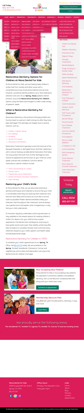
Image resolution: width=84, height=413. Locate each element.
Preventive (21, 17)
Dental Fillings (67, 119)
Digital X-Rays (67, 56)
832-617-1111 (8, 7)
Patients (68, 17)
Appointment (70, 398)
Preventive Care (68, 53)
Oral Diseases (67, 87)
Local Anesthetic (68, 149)
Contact (76, 17)
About (12, 17)
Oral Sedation (67, 137)
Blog (66, 390)
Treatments (31, 17)
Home (6, 17)
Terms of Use (39, 409)
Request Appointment (68, 191)
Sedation (41, 17)
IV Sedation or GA (68, 146)
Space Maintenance (69, 78)
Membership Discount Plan (11, 10)
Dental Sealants (68, 65)
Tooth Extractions (68, 104)
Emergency (51, 17)
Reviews (61, 17)
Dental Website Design (62, 409)
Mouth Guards (67, 122)
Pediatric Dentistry (69, 50)
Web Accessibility (49, 409)
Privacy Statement (29, 409)
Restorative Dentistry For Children (67, 92)
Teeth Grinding (67, 74)
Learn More (42, 310)
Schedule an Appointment (47, 287)
